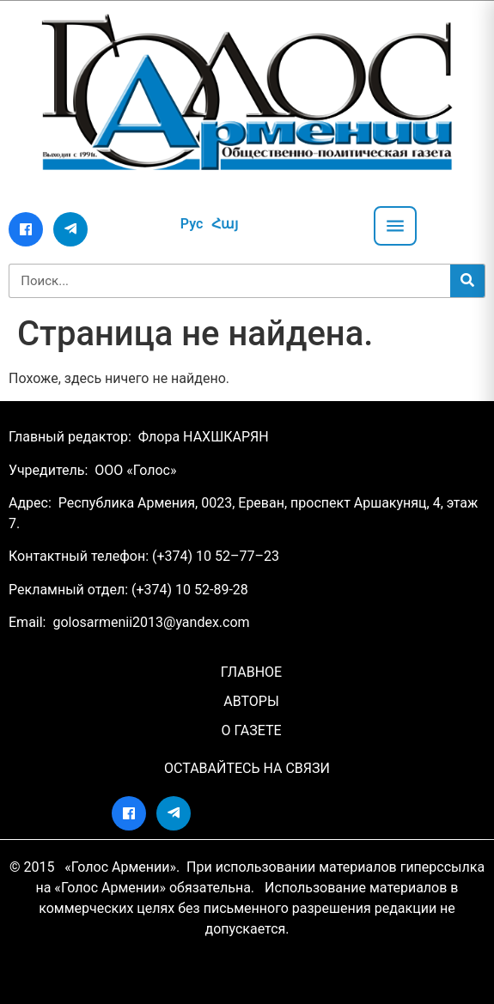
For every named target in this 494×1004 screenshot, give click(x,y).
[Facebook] (26, 229)
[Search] (467, 281)
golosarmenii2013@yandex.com (150, 622)
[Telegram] (70, 229)
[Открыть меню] (395, 226)
